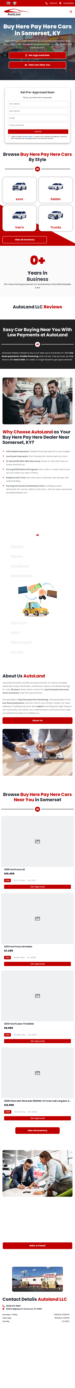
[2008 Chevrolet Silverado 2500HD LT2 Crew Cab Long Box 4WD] (37, 1085)
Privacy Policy (27, 136)
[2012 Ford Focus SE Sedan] (37, 930)
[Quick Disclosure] (9, 136)
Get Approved (37, 886)
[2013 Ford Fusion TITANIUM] (37, 1008)
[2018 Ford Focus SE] (37, 853)
